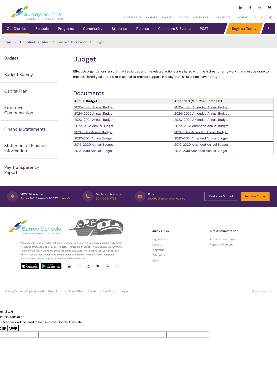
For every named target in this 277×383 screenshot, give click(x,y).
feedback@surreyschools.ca (166, 198)
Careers (151, 17)
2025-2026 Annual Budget (94, 107)
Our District (16, 28)
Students (119, 28)
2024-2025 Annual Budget (94, 113)
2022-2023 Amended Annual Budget (201, 126)
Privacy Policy (55, 291)
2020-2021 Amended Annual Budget (201, 138)
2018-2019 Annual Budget (93, 151)
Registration (160, 239)
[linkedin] (241, 7)
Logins (124, 291)
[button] (269, 28)
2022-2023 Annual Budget (93, 126)
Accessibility (132, 17)
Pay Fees (167, 17)
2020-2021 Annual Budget (93, 138)
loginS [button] (244, 17)
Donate (183, 17)
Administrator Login (223, 239)
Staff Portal (109, 291)
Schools (42, 28)
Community (93, 28)
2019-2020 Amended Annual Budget (201, 144)
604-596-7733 (106, 198)
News (155, 260)
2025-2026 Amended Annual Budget (201, 107)
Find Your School (221, 196)
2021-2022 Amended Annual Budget (201, 132)
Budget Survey (18, 74)
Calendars (158, 255)
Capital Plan (15, 91)
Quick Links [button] (202, 17)
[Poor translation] (13, 328)
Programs (66, 28)
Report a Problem (221, 244)
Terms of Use (75, 291)
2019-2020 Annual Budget (93, 144)
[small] (255, 18)
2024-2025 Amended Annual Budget (201, 113)
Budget (11, 58)
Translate (224, 17)
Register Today (244, 28)
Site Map (92, 291)
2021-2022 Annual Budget (93, 132)
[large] (261, 18)
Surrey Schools (15, 291)
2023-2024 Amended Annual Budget (201, 120)
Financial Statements (25, 129)
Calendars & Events (174, 28)
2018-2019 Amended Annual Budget (200, 151)
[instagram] (260, 7)
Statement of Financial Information (26, 148)
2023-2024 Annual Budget (94, 120)
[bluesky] (270, 7)
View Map (66, 198)
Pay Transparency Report (21, 169)
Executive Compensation (18, 110)
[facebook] (250, 7)
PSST (204, 28)
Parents (142, 28)
